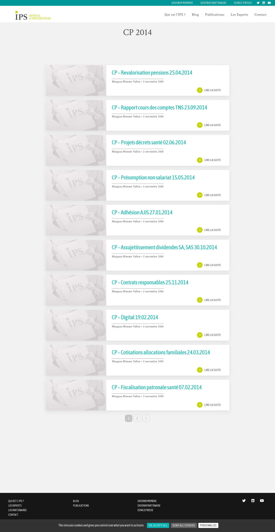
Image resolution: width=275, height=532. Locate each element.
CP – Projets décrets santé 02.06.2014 (149, 142)
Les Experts (239, 14)
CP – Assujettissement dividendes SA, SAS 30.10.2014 (164, 247)
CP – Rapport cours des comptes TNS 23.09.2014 (159, 107)
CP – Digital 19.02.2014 (135, 317)
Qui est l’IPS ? (175, 14)
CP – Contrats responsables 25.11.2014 (150, 282)
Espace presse (243, 2)
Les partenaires (17, 510)
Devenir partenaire (213, 2)
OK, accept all (158, 525)
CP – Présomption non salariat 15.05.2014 (153, 177)
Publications (214, 14)
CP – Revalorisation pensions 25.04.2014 (152, 72)
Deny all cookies (184, 525)
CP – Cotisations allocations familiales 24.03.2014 (161, 352)
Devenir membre (182, 2)
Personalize (208, 525)
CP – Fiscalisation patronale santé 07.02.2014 (157, 387)
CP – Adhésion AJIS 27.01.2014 (142, 212)
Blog (195, 14)
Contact (260, 14)
